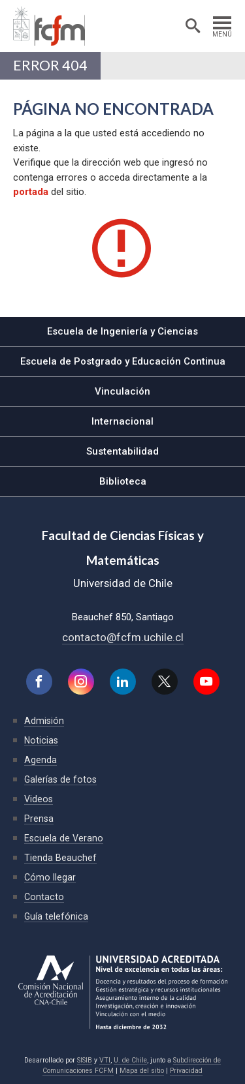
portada (30, 192)
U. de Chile (130, 1060)
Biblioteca (122, 481)
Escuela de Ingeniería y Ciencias (122, 331)
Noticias (41, 740)
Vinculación (122, 391)
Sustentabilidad (122, 451)
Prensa (39, 818)
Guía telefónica (56, 916)
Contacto (44, 897)
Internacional (122, 421)
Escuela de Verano (63, 838)
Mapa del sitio (142, 1070)
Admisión (44, 720)
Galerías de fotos (60, 779)
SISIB (84, 1060)
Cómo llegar (50, 877)
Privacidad (186, 1070)
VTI (104, 1060)
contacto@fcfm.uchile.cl (123, 637)
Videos (38, 799)
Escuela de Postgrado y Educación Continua (122, 361)
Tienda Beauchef (60, 857)
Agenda (40, 760)
